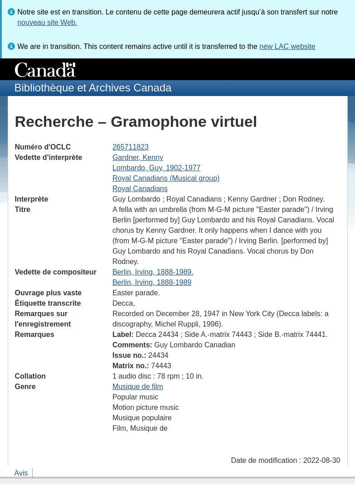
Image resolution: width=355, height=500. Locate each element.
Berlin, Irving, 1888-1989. (153, 272)
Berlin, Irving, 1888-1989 (151, 282)
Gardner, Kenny (137, 157)
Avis (21, 473)
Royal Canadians (140, 188)
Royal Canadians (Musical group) (166, 178)
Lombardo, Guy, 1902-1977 (156, 168)
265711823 (130, 147)
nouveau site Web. (47, 22)
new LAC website (287, 46)
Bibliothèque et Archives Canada (93, 88)
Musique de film (137, 386)
